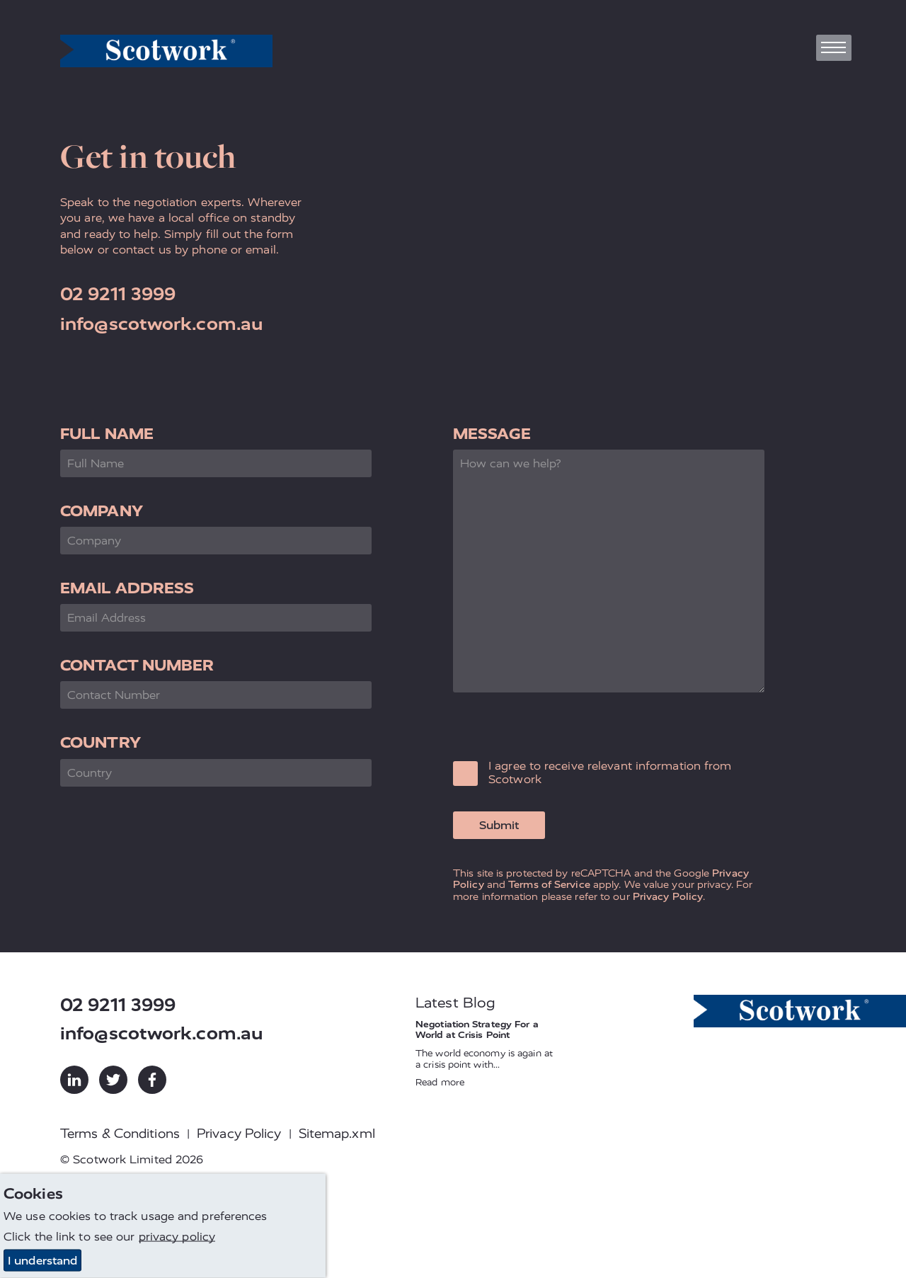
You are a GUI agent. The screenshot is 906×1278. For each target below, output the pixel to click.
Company (101, 511)
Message (492, 434)
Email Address (127, 588)
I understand (42, 1260)
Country (100, 742)
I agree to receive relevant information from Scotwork (609, 772)
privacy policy (177, 1236)
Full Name (107, 434)
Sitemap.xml (337, 1133)
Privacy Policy (668, 896)
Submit (499, 825)
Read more (439, 1082)
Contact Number (137, 665)
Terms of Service (549, 884)
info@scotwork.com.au (161, 324)
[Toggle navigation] (833, 48)
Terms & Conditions (120, 1133)
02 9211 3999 (118, 294)
